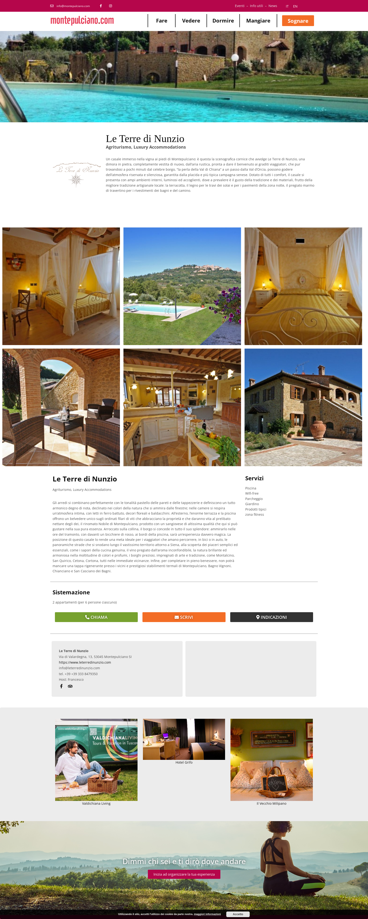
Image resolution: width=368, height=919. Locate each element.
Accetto (238, 914)
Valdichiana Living (96, 762)
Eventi (240, 6)
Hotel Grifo (184, 742)
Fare (161, 20)
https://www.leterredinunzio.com (85, 662)
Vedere (191, 20)
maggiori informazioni (207, 914)
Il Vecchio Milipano (271, 762)
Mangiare (258, 20)
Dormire (223, 20)
